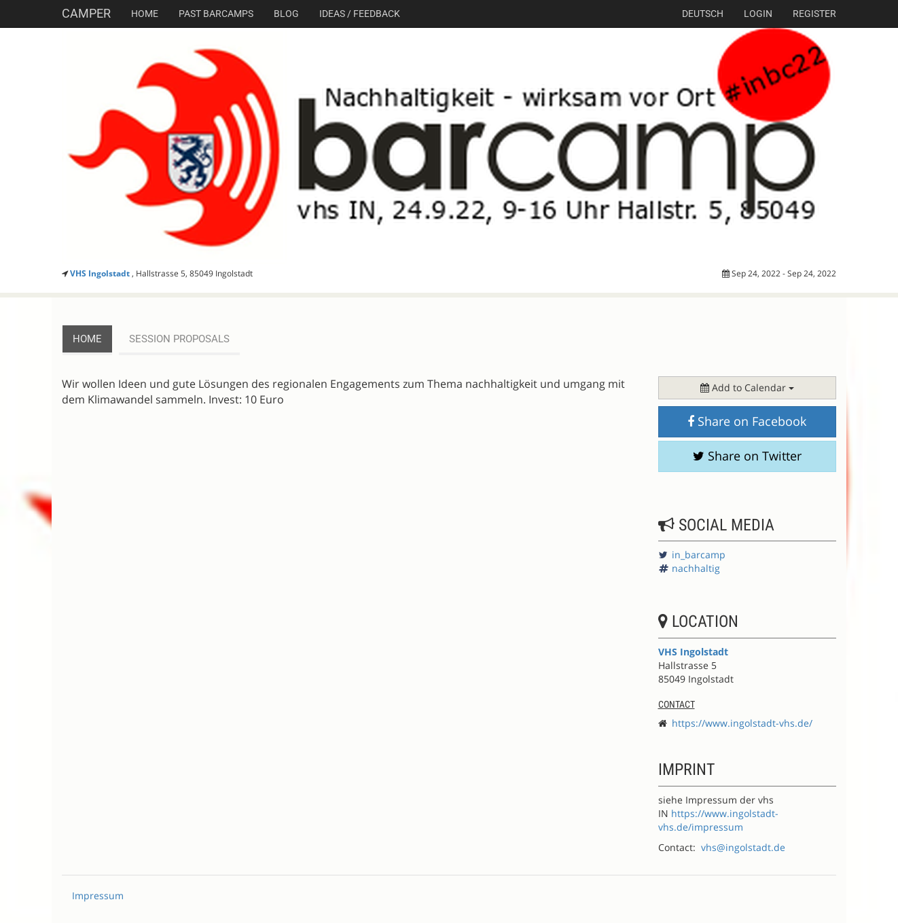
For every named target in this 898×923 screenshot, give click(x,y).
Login (758, 13)
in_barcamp (698, 554)
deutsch (702, 13)
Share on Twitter (747, 456)
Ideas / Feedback (359, 13)
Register (814, 13)
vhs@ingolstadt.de (743, 847)
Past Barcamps (216, 13)
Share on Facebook (746, 421)
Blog (286, 13)
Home (144, 13)
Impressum (98, 895)
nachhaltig (696, 568)
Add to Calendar (747, 387)
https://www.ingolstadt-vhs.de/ (742, 723)
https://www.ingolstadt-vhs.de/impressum (718, 820)
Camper (86, 13)
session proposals (179, 339)
